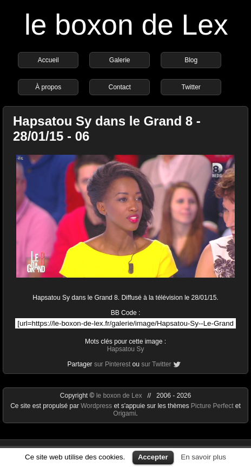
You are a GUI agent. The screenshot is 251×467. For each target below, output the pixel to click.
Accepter (153, 457)
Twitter (191, 87)
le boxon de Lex (126, 25)
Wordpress (97, 406)
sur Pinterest (112, 364)
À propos (48, 87)
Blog (190, 60)
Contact (120, 87)
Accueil (48, 60)
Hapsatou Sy (125, 349)
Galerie (119, 60)
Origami (124, 413)
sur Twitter (156, 364)
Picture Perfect (212, 406)
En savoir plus (203, 457)
